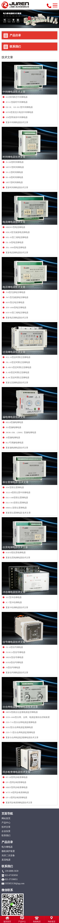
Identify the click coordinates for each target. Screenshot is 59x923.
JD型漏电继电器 (13, 437)
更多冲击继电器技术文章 (17, 607)
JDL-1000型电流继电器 (16, 247)
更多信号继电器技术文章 (17, 672)
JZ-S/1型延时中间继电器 (17, 102)
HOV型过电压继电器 (15, 302)
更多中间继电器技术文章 (17, 122)
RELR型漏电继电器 (14, 422)
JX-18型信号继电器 (14, 647)
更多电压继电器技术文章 (17, 317)
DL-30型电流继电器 (14, 242)
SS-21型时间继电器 (14, 172)
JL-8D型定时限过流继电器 (17, 372)
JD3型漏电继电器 (13, 427)
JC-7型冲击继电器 (14, 602)
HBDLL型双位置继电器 (16, 507)
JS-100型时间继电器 (15, 162)
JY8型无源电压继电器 (15, 292)
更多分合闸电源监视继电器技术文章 (22, 737)
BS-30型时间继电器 (14, 177)
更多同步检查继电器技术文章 (19, 802)
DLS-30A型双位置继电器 (17, 502)
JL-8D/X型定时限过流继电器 (18, 367)
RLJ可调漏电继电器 (14, 442)
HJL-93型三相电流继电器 (17, 237)
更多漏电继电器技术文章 (17, 447)
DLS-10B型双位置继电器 (17, 497)
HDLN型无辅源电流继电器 (18, 232)
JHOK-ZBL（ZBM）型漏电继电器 (21, 432)
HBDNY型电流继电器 (15, 227)
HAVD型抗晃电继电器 (16, 552)
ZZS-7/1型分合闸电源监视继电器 (20, 732)
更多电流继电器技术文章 (17, 252)
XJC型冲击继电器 (14, 597)
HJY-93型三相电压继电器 (17, 312)
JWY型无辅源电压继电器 (17, 297)
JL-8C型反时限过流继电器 (17, 377)
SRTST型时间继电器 (15, 167)
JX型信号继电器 (13, 667)
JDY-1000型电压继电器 (16, 307)
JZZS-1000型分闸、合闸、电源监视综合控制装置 (28, 717)
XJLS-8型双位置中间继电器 (18, 492)
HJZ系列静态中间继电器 (17, 97)
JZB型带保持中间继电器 (17, 117)
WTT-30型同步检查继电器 (17, 792)
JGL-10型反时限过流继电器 (18, 357)
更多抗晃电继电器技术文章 (18, 557)
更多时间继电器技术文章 (17, 187)
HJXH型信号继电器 (14, 662)
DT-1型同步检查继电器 (16, 782)
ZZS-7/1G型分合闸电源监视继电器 (21, 722)
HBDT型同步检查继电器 (17, 787)
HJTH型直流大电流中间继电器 (19, 112)
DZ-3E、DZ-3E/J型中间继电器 (19, 107)
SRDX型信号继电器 (14, 657)
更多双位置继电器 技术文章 (18, 513)
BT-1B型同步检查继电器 (17, 777)
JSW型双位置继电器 (15, 487)
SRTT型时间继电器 (14, 182)
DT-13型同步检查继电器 (16, 797)
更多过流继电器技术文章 (17, 382)
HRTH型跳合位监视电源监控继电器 (22, 712)
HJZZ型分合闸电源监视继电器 (19, 727)
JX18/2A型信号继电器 (15, 652)
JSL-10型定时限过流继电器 (18, 362)
